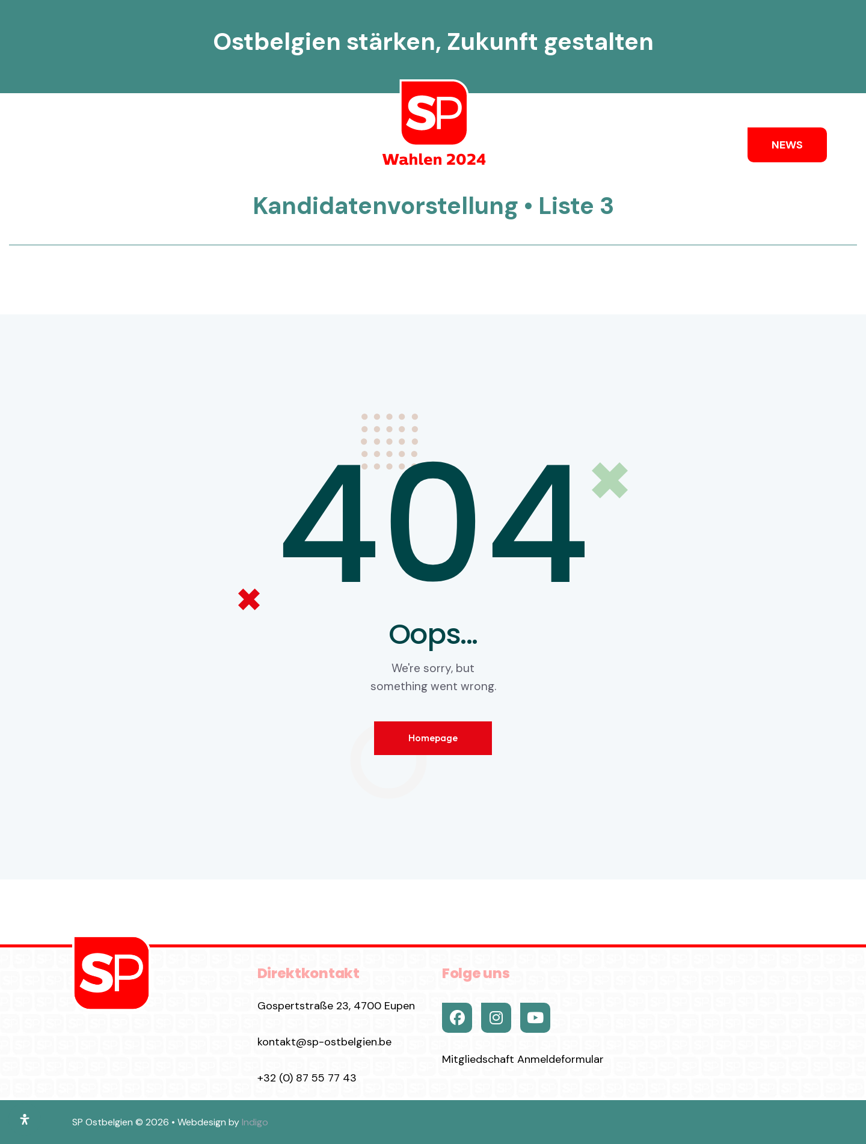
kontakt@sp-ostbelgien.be (324, 1042)
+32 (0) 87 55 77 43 (307, 1078)
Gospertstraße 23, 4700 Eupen (336, 1006)
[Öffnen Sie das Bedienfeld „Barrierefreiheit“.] (24, 1119)
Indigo (255, 1122)
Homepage (433, 738)
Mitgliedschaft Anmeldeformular (523, 1059)
